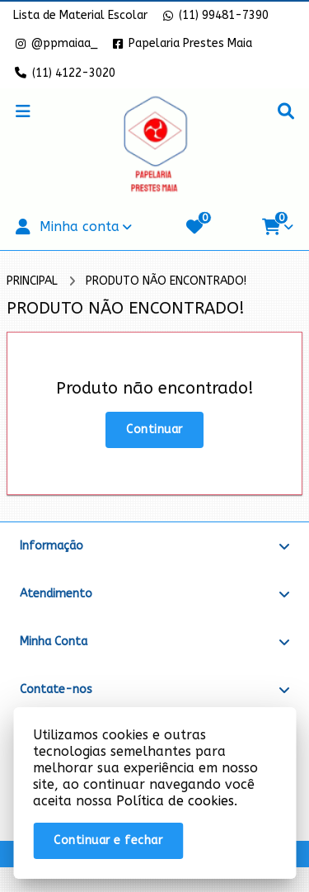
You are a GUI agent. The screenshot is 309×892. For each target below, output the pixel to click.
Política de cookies (175, 801)
